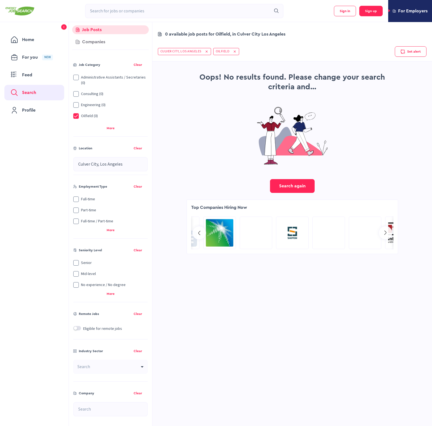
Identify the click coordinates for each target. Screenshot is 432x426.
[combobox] (178, 11)
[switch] (77, 328)
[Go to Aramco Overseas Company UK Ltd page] (220, 233)
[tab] (110, 29)
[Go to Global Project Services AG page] (292, 233)
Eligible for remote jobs (102, 328)
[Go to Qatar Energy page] (365, 233)
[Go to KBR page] (329, 233)
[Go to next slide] (385, 233)
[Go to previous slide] (199, 233)
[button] (410, 11)
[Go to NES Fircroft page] (256, 233)
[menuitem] (34, 39)
